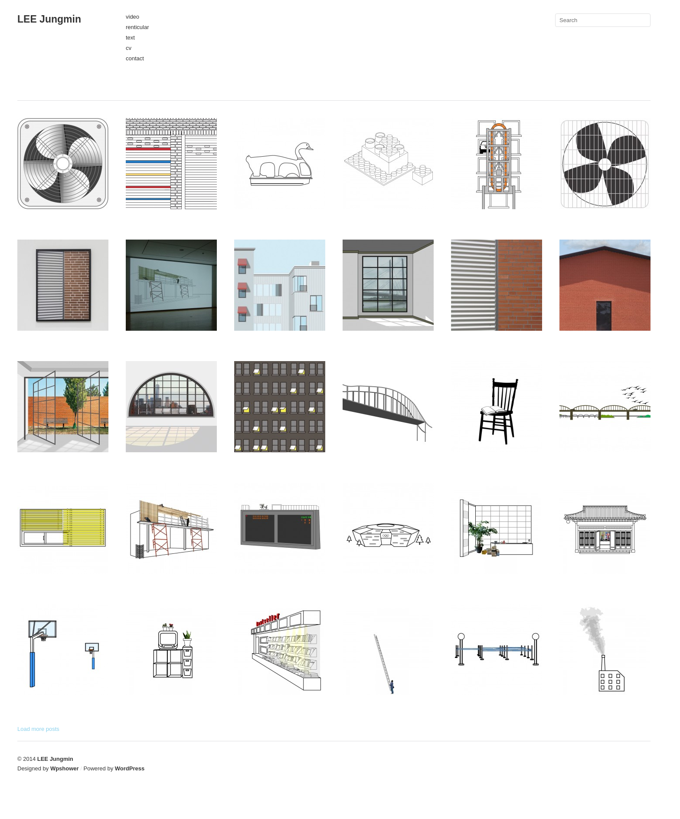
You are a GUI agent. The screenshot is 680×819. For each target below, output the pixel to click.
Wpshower (64, 768)
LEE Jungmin (49, 19)
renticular (137, 27)
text (130, 37)
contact (135, 58)
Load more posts (38, 729)
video (132, 16)
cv (128, 48)
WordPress (129, 768)
